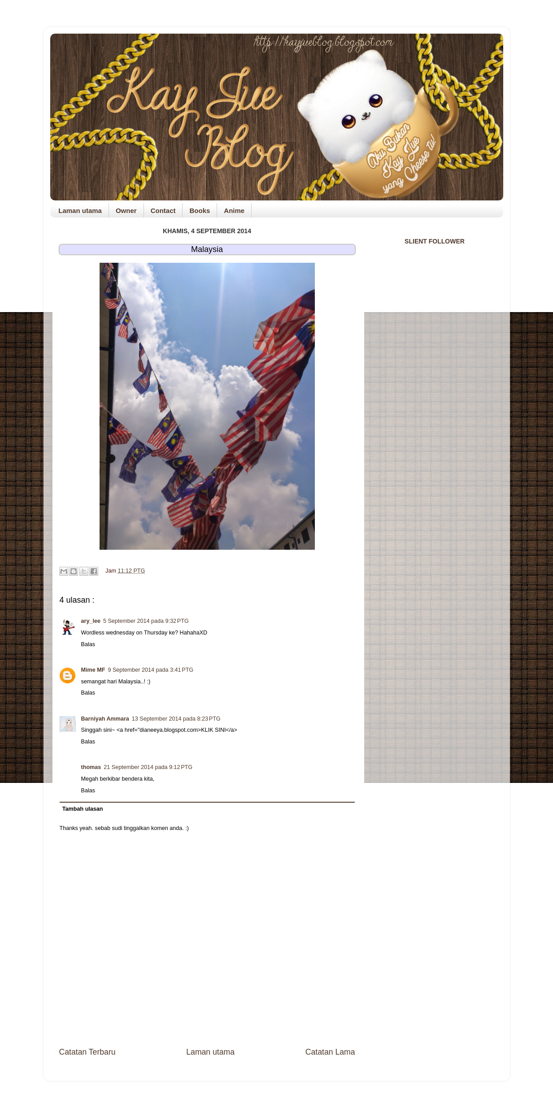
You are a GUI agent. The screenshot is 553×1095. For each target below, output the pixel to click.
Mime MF (93, 670)
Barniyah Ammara (105, 719)
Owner (126, 210)
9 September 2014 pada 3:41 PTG (150, 670)
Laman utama (80, 210)
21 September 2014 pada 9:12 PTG (148, 767)
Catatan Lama (330, 1051)
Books (199, 210)
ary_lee (90, 621)
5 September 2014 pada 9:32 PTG (146, 621)
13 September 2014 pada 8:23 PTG (176, 719)
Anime (234, 210)
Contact (163, 210)
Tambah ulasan (82, 809)
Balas (88, 644)
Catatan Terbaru (87, 1051)
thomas (91, 767)
